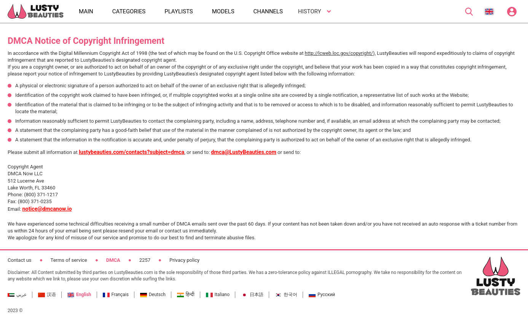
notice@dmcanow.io (47, 209)
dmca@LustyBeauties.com (243, 152)
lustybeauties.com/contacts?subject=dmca (131, 152)
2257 (144, 260)
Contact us (20, 260)
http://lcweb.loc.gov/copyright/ (339, 53)
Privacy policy (184, 260)
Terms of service (69, 260)
